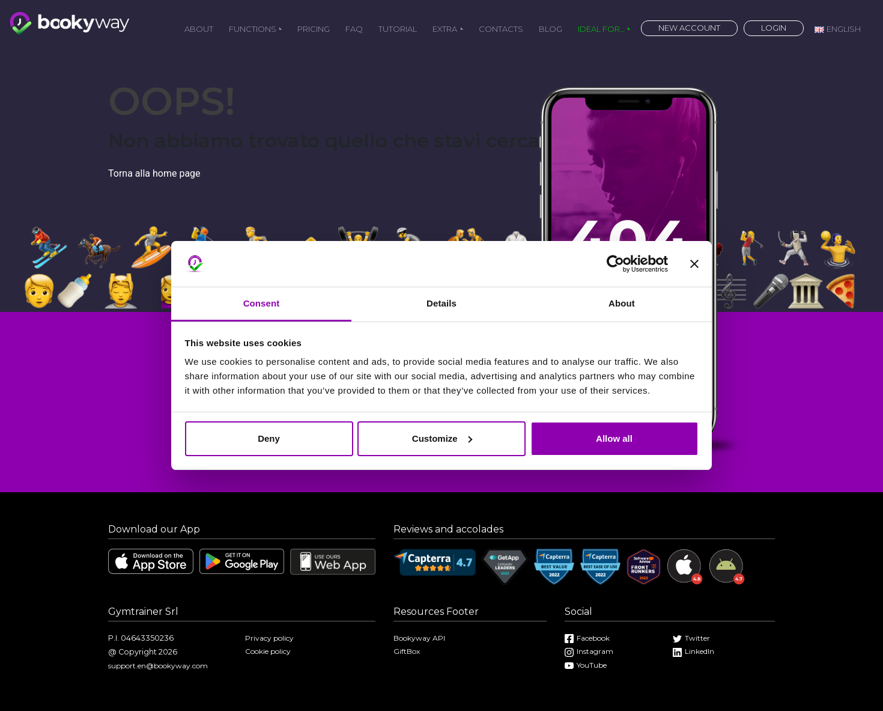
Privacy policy (269, 637)
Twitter (691, 637)
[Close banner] (694, 264)
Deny (269, 438)
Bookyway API (419, 637)
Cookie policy (268, 651)
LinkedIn (693, 651)
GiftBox (406, 651)
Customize (442, 438)
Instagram (589, 651)
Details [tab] (441, 303)
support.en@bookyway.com (158, 665)
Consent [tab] (261, 303)
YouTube (586, 665)
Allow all (614, 438)
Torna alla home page (154, 173)
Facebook (587, 637)
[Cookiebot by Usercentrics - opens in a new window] (615, 264)
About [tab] (621, 303)
